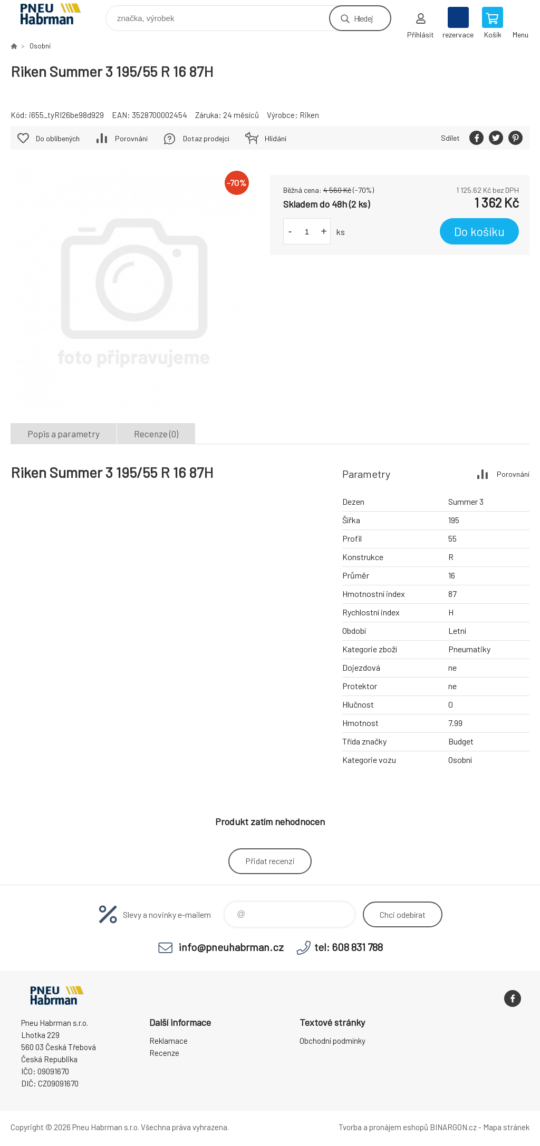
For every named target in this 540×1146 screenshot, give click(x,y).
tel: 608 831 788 (348, 947)
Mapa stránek (506, 1127)
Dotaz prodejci (206, 138)
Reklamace (168, 1040)
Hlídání (275, 138)
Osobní (40, 46)
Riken (309, 115)
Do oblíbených (58, 138)
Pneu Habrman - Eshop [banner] (57, 15)
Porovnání (131, 138)
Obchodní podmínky (332, 1040)
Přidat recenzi (270, 861)
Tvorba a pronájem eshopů (383, 1127)
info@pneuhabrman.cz (231, 947)
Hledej (363, 18)
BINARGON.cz (453, 1127)
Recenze (164, 1052)
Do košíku (479, 231)
